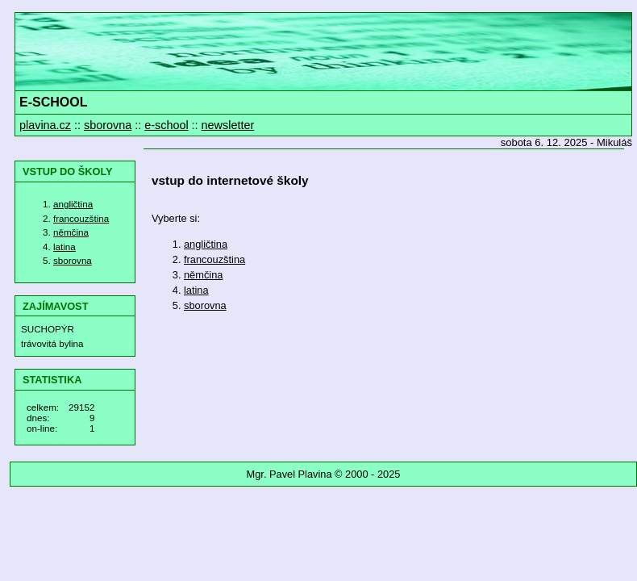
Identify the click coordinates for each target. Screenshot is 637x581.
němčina (71, 232)
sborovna (107, 125)
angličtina (73, 204)
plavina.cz (45, 125)
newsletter (228, 125)
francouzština (81, 218)
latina (64, 246)
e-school (166, 125)
